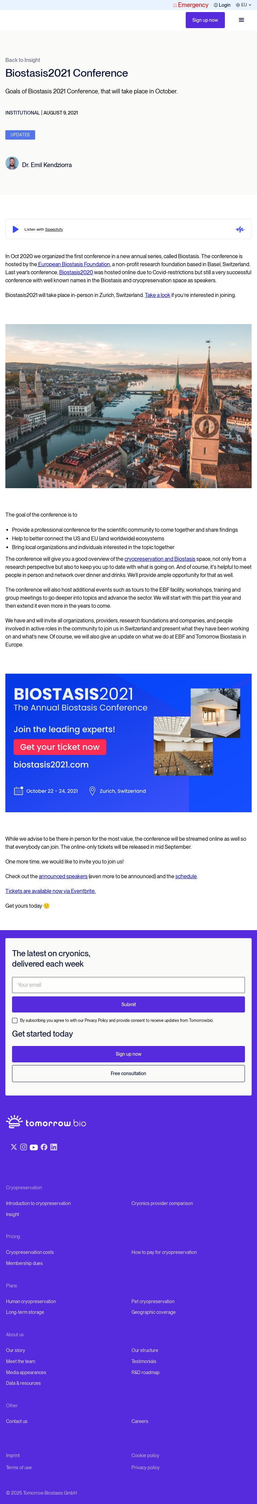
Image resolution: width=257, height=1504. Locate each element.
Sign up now (205, 20)
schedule (186, 876)
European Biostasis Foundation (73, 264)
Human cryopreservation (31, 1301)
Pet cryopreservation (153, 1301)
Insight (12, 1214)
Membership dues (24, 1263)
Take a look (157, 295)
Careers (140, 1421)
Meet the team (20, 1361)
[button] (242, 20)
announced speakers (63, 876)
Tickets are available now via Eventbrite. (50, 891)
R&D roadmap (146, 1372)
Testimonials (144, 1361)
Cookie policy (145, 1455)
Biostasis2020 (76, 272)
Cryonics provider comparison (162, 1203)
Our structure (145, 1350)
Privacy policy (146, 1467)
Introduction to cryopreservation (38, 1203)
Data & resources (23, 1383)
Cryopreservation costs (30, 1252)
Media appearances (26, 1372)
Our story (15, 1350)
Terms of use (19, 1467)
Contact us (16, 1421)
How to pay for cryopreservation (164, 1252)
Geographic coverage (154, 1312)
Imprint (13, 1455)
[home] (13, 20)
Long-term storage (25, 1312)
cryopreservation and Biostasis (159, 559)
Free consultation (128, 1073)
